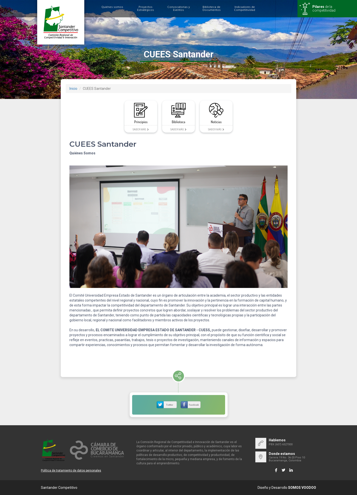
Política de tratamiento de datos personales (71, 470)
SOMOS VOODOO (302, 488)
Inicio (73, 89)
